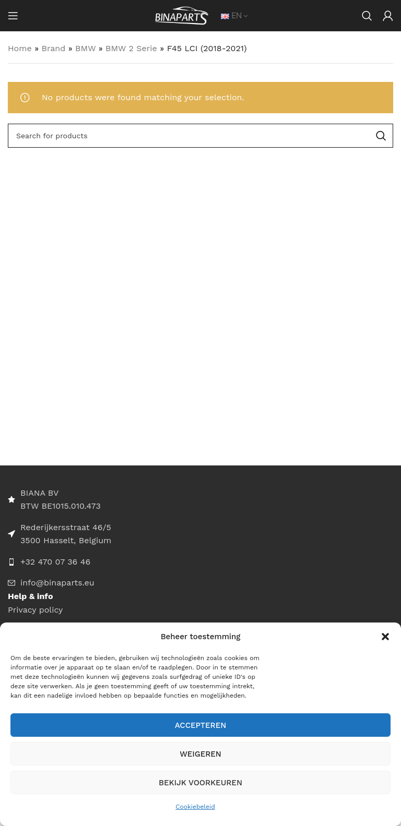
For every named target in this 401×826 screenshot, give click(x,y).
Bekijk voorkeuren (200, 782)
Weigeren (200, 754)
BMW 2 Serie (131, 48)
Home (20, 48)
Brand (54, 48)
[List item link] (200, 562)
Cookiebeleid (195, 806)
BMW (85, 48)
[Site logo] (182, 15)
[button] (385, 636)
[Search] (367, 15)
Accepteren (201, 725)
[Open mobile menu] (13, 15)
